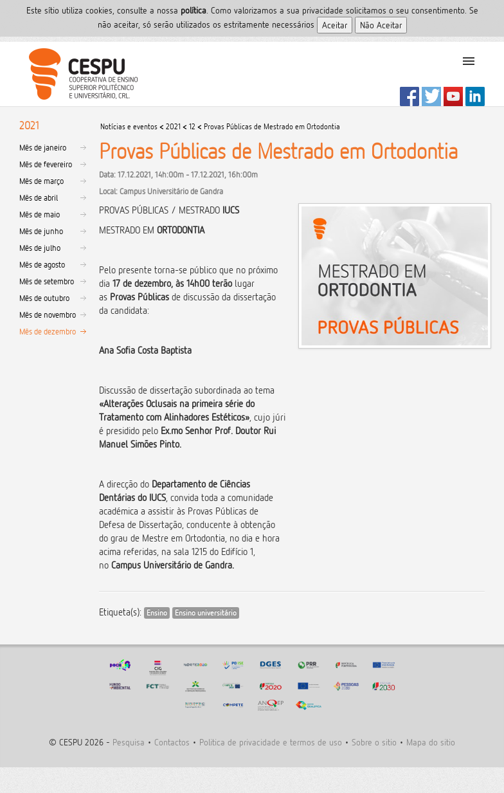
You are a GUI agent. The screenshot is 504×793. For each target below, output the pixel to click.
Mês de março (41, 181)
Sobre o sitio (374, 741)
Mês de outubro (44, 298)
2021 (173, 126)
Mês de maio (39, 214)
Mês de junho (41, 231)
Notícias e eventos (129, 126)
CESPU (78, 74)
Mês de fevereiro (45, 164)
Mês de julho (39, 247)
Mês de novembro (47, 314)
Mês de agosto (42, 264)
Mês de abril (38, 197)
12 (192, 126)
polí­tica (193, 10)
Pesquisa (129, 741)
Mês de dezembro (47, 331)
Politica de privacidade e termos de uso (270, 741)
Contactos (172, 741)
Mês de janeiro (42, 147)
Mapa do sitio (430, 741)
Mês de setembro (46, 281)
